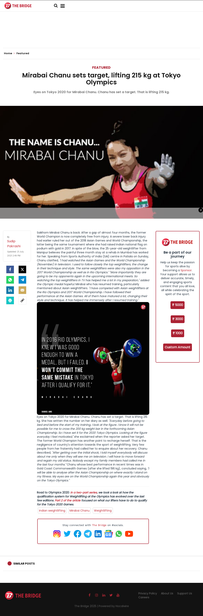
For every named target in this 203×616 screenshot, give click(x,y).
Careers (143, 597)
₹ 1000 (178, 333)
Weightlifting (103, 511)
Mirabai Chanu (80, 511)
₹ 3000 (177, 319)
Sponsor (186, 270)
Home (9, 53)
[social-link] (22, 300)
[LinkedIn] (10, 290)
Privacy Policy (147, 593)
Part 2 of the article (67, 500)
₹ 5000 (177, 305)
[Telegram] (22, 280)
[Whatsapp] (10, 280)
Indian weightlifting (52, 511)
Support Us (184, 593)
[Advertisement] (101, 36)
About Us (167, 593)
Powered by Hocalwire (114, 606)
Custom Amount (177, 347)
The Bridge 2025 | (86, 606)
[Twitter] (22, 269)
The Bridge (99, 525)
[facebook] (10, 269)
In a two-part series (83, 492)
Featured (101, 67)
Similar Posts (24, 564)
